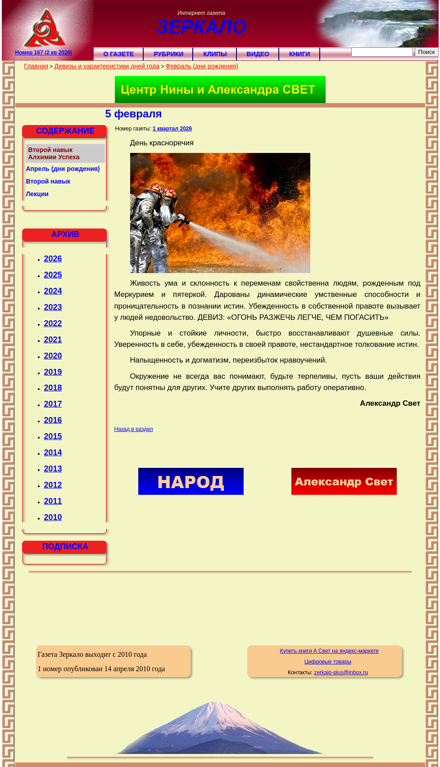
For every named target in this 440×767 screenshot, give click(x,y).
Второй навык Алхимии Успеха (54, 153)
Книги (299, 54)
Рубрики (168, 54)
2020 (53, 355)
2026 (53, 258)
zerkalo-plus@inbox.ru (341, 672)
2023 (53, 307)
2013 (53, 468)
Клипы (215, 54)
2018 (53, 387)
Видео (258, 54)
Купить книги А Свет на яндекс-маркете (329, 651)
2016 (53, 420)
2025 (53, 274)
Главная (36, 66)
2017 (53, 403)
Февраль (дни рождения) (202, 66)
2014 (53, 452)
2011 (53, 501)
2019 (53, 372)
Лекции (37, 193)
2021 (53, 339)
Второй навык (48, 181)
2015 (53, 436)
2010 (53, 517)
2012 (53, 484)
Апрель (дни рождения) (63, 168)
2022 (53, 323)
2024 (53, 291)
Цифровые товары (327, 662)
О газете (119, 54)
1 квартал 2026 (172, 129)
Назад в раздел (133, 429)
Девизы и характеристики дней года (106, 66)
